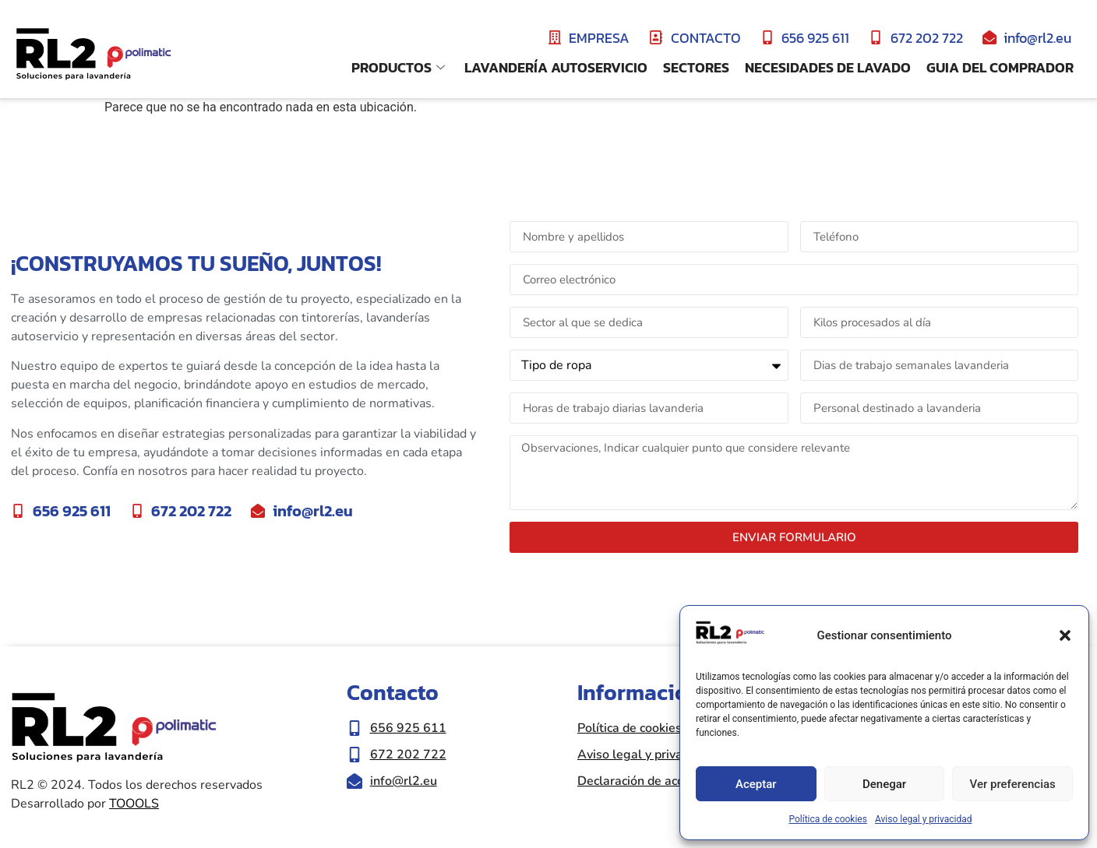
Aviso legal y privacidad (923, 819)
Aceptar (756, 784)
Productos (400, 67)
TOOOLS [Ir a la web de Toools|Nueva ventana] (134, 803)
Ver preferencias (1013, 784)
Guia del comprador (1000, 67)
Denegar (884, 784)
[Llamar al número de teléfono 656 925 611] (454, 728)
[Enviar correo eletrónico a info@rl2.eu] (454, 781)
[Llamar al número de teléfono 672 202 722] (454, 754)
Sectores (696, 67)
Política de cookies (827, 819)
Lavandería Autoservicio (555, 67)
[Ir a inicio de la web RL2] (93, 54)
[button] (1065, 635)
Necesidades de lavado (828, 67)
